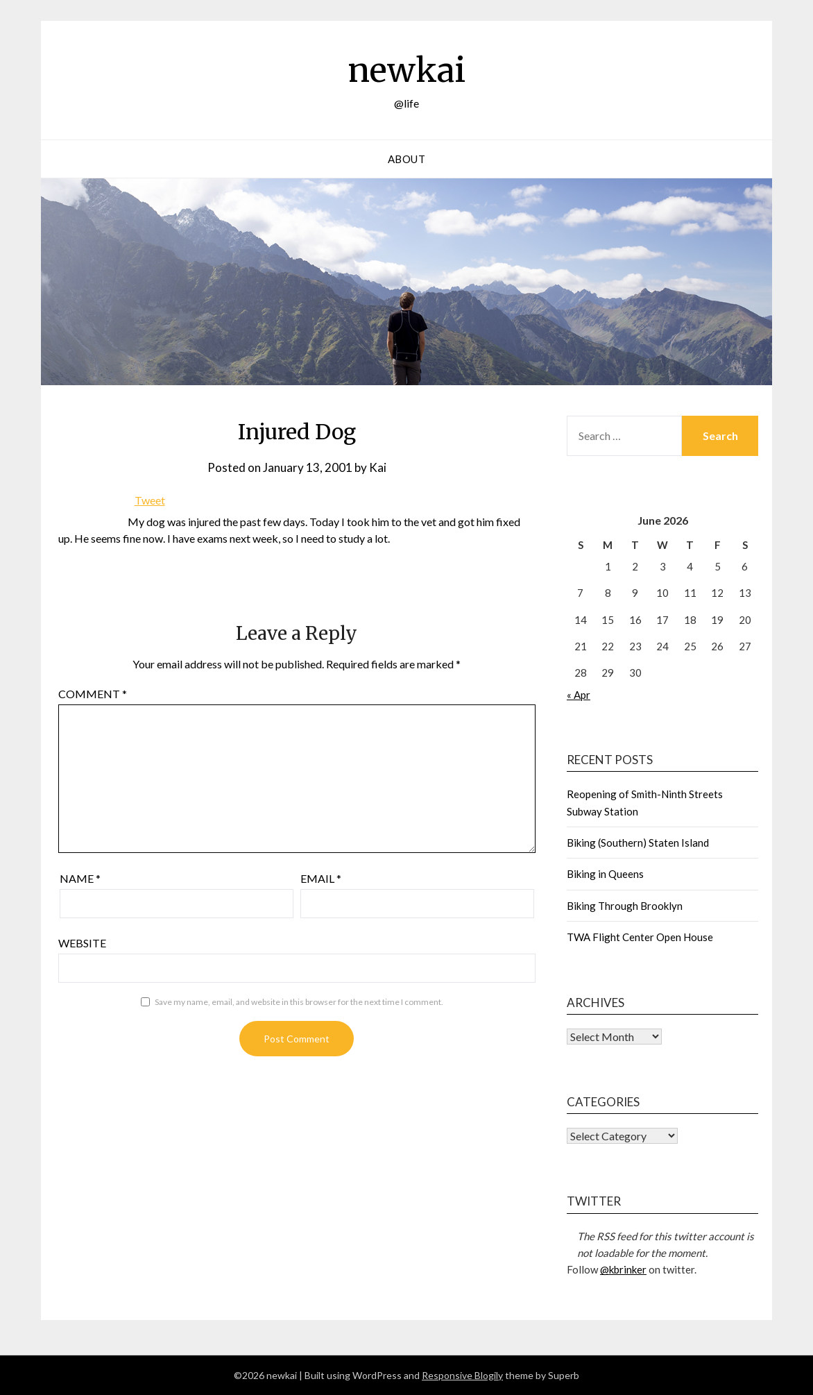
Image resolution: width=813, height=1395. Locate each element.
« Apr (578, 694)
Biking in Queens (605, 874)
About (407, 159)
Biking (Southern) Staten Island (638, 842)
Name (80, 878)
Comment (92, 693)
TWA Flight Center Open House (640, 937)
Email (320, 878)
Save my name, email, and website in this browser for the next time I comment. (299, 1002)
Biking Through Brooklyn (625, 905)
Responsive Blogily (462, 1375)
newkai (406, 70)
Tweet (150, 500)
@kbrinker (623, 1269)
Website (82, 942)
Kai (377, 467)
